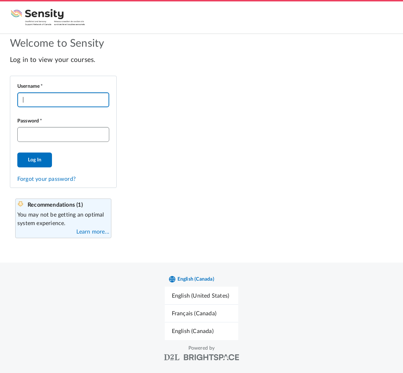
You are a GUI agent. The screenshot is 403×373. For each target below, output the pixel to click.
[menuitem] (202, 296)
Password (28, 121)
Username (28, 86)
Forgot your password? (46, 179)
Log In (34, 159)
